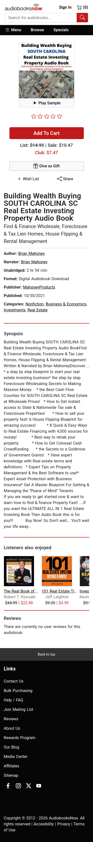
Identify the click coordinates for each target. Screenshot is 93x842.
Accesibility (44, 824)
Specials (61, 30)
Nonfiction (35, 304)
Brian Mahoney (31, 253)
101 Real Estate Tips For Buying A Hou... (60, 591)
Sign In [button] (65, 7)
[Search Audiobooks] (82, 17)
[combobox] (46, 17)
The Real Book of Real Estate (22, 591)
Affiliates (11, 766)
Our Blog (11, 747)
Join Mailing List (18, 709)
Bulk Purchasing (18, 690)
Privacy (63, 824)
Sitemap (11, 775)
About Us (12, 728)
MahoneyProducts (39, 287)
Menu (13, 29)
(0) (82, 7)
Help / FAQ (13, 700)
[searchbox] (41, 17)
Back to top (46, 654)
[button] (15, 30)
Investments (15, 310)
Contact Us (14, 681)
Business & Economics (66, 304)
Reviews (11, 719)
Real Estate (38, 310)
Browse (37, 30)
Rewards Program (19, 737)
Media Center (16, 756)
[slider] (47, 116)
